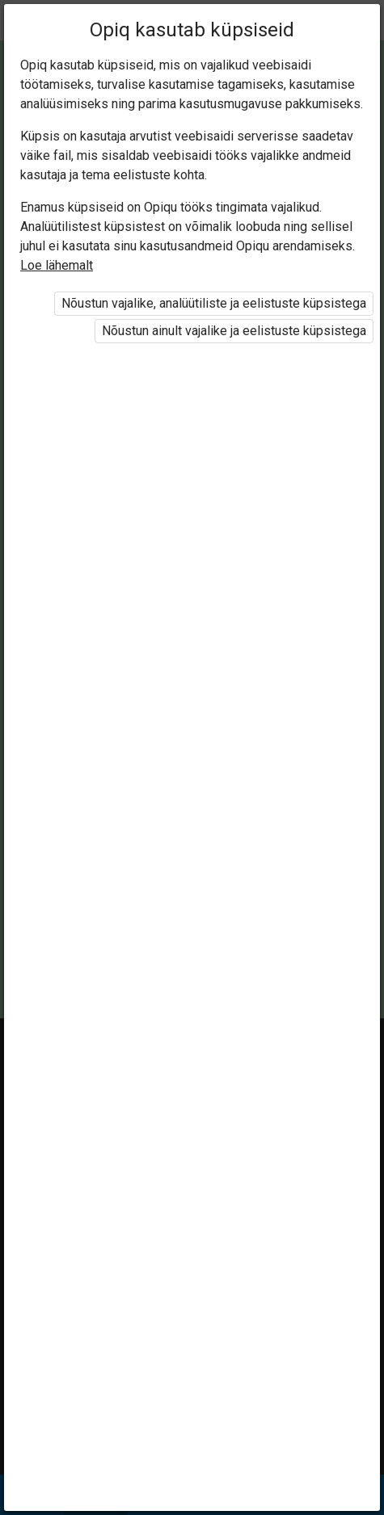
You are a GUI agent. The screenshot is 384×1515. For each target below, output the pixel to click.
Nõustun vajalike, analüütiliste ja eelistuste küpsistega (213, 303)
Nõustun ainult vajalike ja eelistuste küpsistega (234, 330)
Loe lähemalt (56, 265)
